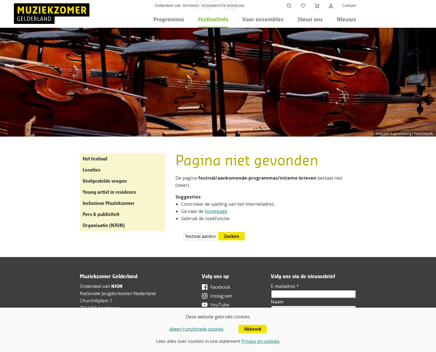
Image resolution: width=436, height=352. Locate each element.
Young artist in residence (109, 192)
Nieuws (346, 19)
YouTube (219, 305)
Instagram (221, 296)
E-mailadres (285, 286)
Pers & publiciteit (101, 214)
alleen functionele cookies (196, 329)
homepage (216, 211)
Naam (277, 302)
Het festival (95, 158)
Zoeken (231, 236)
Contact (349, 5)
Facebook (220, 287)
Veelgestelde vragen (105, 181)
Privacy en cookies (260, 341)
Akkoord (252, 329)
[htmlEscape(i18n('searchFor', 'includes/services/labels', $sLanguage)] (200, 236)
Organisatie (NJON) (104, 225)
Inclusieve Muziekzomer (109, 203)
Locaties (91, 170)
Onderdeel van (168, 5)
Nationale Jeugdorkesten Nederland (117, 293)
